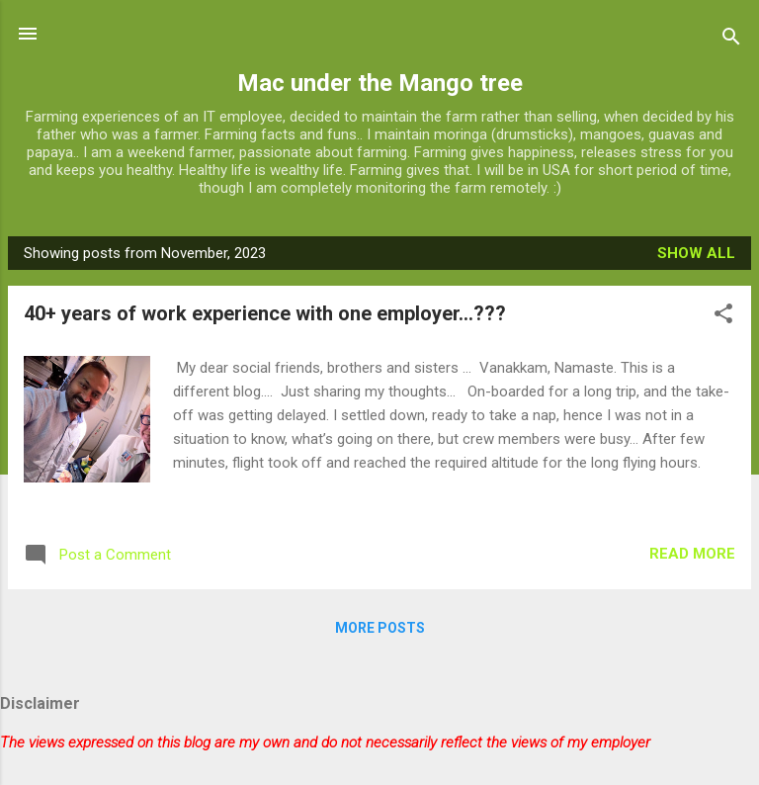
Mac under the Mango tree (380, 83)
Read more (692, 554)
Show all (696, 253)
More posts (380, 628)
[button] (723, 317)
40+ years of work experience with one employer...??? (265, 313)
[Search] (731, 40)
